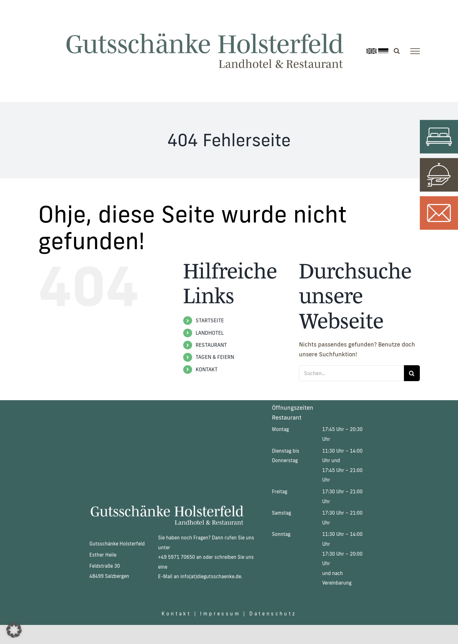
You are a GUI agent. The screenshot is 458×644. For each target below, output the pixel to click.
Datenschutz (272, 614)
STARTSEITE (210, 320)
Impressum (220, 614)
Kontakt (175, 614)
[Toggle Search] (397, 51)
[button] (14, 630)
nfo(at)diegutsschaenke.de (211, 576)
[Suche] (412, 373)
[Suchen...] (351, 373)
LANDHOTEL (210, 333)
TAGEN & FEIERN (215, 357)
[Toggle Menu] (415, 51)
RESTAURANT (211, 345)
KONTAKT (207, 369)
